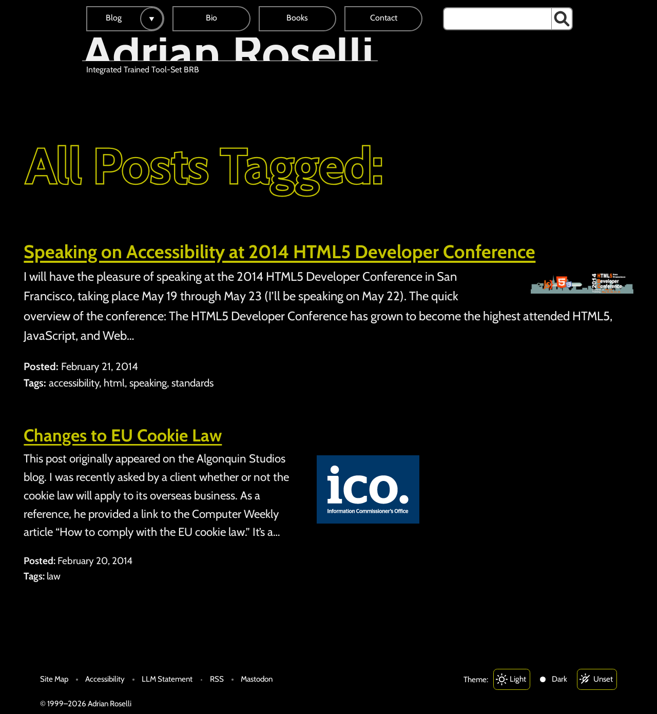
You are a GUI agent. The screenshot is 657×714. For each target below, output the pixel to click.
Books (297, 18)
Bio (211, 18)
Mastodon (257, 679)
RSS (217, 679)
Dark (559, 679)
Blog (114, 18)
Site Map (54, 679)
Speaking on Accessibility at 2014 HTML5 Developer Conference (279, 251)
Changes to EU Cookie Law (123, 435)
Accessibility (105, 679)
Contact (383, 18)
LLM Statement (167, 679)
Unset (603, 679)
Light (518, 679)
